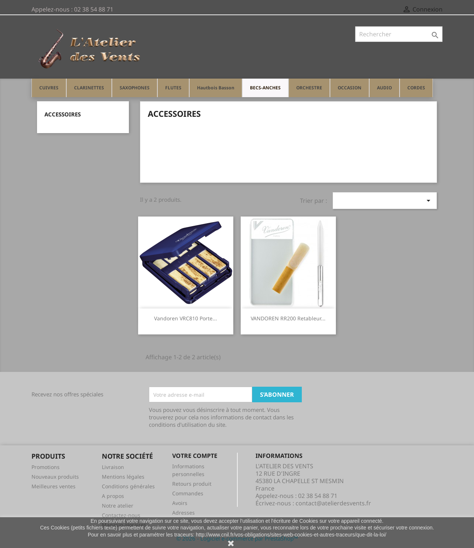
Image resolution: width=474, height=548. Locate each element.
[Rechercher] (399, 34)
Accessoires (62, 114)
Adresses (183, 512)
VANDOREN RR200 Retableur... (288, 318)
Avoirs (179, 502)
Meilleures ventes (53, 486)
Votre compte (194, 456)
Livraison (113, 467)
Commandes (187, 493)
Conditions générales (128, 486)
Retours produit (191, 483)
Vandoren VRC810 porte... (185, 318)
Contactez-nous (121, 515)
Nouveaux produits (55, 476)
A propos (113, 495)
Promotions (45, 467)
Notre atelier (117, 505)
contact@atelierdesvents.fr (333, 503)
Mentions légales (123, 476)
